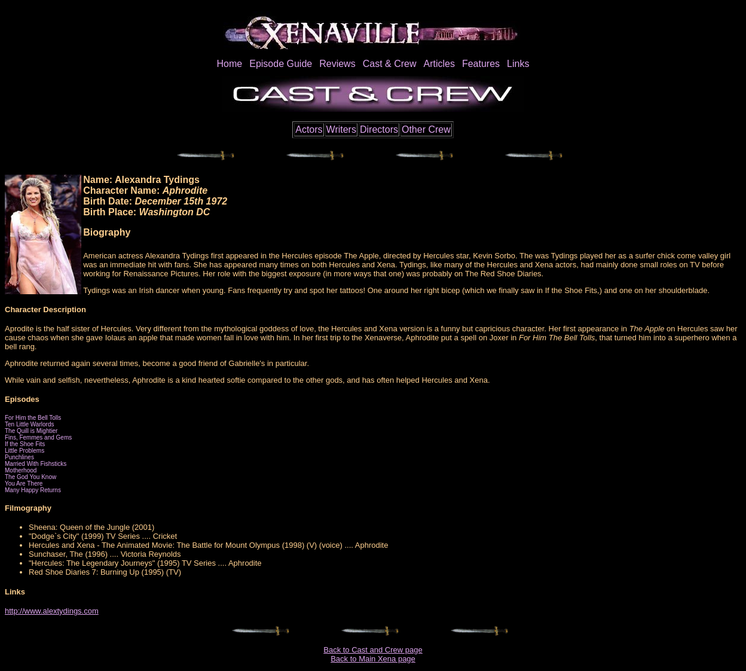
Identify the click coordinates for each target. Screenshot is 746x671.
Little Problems (24, 450)
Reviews (337, 64)
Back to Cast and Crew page (372, 649)
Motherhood (20, 470)
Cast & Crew (390, 64)
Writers (341, 129)
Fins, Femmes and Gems (38, 437)
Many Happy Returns (33, 490)
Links (518, 64)
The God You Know (30, 477)
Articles (438, 64)
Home (230, 64)
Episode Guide (280, 64)
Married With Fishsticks (35, 463)
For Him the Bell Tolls (33, 417)
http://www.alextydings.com (52, 610)
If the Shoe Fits (25, 444)
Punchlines (19, 457)
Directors (379, 129)
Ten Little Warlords (29, 424)
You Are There (23, 483)
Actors (308, 129)
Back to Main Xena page (373, 658)
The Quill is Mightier (31, 431)
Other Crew (426, 129)
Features (481, 64)
